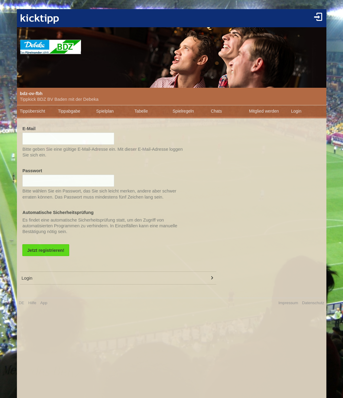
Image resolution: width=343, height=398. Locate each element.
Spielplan (105, 111)
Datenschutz (313, 303)
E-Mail (28, 128)
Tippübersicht (32, 111)
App (43, 303)
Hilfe (32, 303)
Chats (216, 111)
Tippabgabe (69, 111)
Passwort (32, 170)
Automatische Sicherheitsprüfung (57, 212)
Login (296, 111)
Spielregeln (183, 111)
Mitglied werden (264, 111)
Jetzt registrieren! (45, 250)
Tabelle (141, 111)
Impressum (288, 303)
